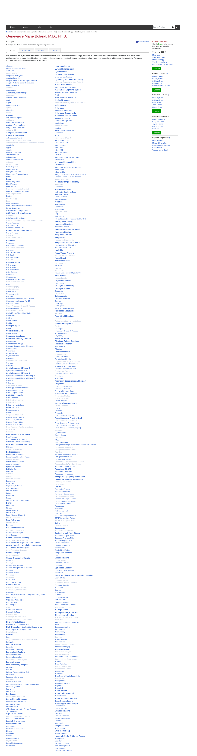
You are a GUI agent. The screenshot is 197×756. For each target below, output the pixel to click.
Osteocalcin (59, 293)
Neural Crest (60, 258)
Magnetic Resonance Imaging (66, 92)
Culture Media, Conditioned (16, 361)
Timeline (41, 50)
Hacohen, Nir (157, 83)
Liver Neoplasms (12, 738)
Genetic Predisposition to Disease (19, 568)
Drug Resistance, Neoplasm (18, 434)
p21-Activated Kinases (63, 751)
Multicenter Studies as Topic (65, 192)
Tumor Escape (60, 696)
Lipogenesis (10, 733)
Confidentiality (11, 349)
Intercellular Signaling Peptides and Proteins (22, 684)
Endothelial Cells (12, 459)
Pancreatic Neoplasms (64, 311)
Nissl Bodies (60, 275)
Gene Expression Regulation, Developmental (23, 543)
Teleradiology (60, 632)
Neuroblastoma (60, 263)
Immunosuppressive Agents (16, 659)
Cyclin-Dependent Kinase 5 (16, 371)
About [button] (25, 27)
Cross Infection (12, 353)
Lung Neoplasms (62, 66)
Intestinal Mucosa (12, 706)
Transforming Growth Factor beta (67, 676)
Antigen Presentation (15, 125)
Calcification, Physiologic (15, 218)
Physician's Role (62, 338)
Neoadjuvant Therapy (64, 221)
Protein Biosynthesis (62, 398)
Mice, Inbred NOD (61, 143)
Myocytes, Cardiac (62, 212)
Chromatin (10, 296)
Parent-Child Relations (64, 316)
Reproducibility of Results (64, 496)
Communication (12, 341)
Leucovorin (10, 726)
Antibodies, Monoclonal (15, 122)
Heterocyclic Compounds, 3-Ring (18, 624)
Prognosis (59, 384)
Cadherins (10, 216)
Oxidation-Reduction (62, 299)
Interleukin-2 (11, 691)
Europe (9, 476)
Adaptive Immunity (13, 78)
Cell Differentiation (13, 257)
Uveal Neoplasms (62, 711)
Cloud (12, 50)
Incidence (10, 667)
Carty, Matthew (158, 122)
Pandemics (59, 313)
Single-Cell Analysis (63, 553)
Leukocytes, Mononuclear (16, 729)
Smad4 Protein (60, 560)
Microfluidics (59, 160)
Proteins (58, 408)
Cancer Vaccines (12, 223)
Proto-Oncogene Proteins (64, 415)
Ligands (9, 731)
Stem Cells (59, 573)
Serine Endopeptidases (63, 540)
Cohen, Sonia (157, 79)
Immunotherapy (13, 662)
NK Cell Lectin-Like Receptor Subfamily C (70, 219)
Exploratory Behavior (14, 486)
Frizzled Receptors (13, 522)
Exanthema (10, 481)
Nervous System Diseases (65, 255)
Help (39, 27)
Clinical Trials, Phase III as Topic (18, 313)
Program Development (63, 386)
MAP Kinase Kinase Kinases (65, 87)
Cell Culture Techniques (15, 248)
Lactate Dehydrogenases (15, 721)
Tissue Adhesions (62, 649)
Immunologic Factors (15, 652)
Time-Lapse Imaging (62, 647)
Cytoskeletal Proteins (14, 385)
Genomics (10, 575)
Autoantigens (11, 157)
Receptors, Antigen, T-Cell (65, 466)
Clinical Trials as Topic (14, 311)
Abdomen (10, 66)
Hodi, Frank (156, 102)
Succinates (59, 587)
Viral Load (58, 723)
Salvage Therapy (61, 525)
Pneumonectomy (62, 352)
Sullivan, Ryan (157, 81)
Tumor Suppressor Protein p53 (66, 703)
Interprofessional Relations (16, 702)
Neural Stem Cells (62, 261)
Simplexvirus (60, 548)
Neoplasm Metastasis (64, 224)
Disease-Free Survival (14, 425)
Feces (8, 498)
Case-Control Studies (14, 238)
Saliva (57, 523)
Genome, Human (12, 573)
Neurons (58, 268)
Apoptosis (10, 145)
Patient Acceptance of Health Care (68, 321)
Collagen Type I (13, 326)
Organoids (59, 291)
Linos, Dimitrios (158, 141)
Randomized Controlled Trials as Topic (69, 462)
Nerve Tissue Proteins (64, 253)
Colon (8, 328)
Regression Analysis (62, 489)
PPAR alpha (59, 303)
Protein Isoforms (61, 401)
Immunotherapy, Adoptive (17, 665)
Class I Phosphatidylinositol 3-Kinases (20, 306)
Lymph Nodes (61, 72)
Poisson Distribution (62, 357)
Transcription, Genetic (63, 669)
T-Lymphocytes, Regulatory (65, 615)
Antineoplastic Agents (14, 138)
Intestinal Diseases (13, 704)
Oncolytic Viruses (62, 288)
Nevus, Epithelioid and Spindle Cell (68, 273)
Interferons (10, 689)
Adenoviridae (11, 90)
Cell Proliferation (12, 270)
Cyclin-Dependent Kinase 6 (18, 373)
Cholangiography (12, 287)
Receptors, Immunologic (64, 474)
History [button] (52, 27)
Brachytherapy (11, 198)
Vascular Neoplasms (62, 716)
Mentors (58, 128)
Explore (157, 68)
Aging (8, 108)
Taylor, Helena (157, 124)
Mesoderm (59, 133)
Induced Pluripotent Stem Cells (17, 672)
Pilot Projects (60, 346)
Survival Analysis (61, 597)
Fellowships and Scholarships (17, 500)
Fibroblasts (10, 505)
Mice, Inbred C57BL (62, 140)
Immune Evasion (13, 644)
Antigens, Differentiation (16, 133)
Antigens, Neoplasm (15, 135)
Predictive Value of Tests (64, 374)
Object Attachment (63, 281)
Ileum (8, 637)
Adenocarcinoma (12, 85)
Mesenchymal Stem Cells (64, 130)
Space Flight (59, 565)
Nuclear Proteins (61, 278)
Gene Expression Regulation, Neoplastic (23, 545)
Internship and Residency (17, 699)
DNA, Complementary (14, 393)
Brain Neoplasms (12, 203)
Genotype (10, 577)
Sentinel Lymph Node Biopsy (67, 533)
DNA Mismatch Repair (14, 390)
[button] (176, 27)
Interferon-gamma (13, 687)
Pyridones (58, 430)
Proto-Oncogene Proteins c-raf (66, 425)
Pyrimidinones (60, 433)
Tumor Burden (61, 691)
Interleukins (11, 694)
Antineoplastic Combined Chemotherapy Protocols (25, 143)
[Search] (162, 27)
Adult (8, 100)
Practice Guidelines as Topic (65, 369)
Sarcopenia (60, 528)
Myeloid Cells (60, 204)
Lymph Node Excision (64, 69)
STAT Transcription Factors (65, 518)
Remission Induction (62, 492)
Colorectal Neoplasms (15, 336)
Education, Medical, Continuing (18, 442)
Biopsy (8, 176)
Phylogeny (59, 336)
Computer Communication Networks (19, 346)
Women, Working (62, 731)
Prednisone (59, 376)
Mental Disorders (61, 126)
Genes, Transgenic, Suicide (18, 558)
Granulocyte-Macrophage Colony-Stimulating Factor (25, 594)
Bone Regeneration (13, 194)
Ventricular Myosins (62, 718)
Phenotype (59, 329)
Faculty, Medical (12, 491)
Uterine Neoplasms (62, 708)
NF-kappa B (59, 216)
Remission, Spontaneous (64, 494)
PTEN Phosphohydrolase (64, 308)
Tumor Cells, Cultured (64, 693)
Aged (8, 103)
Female (9, 503)
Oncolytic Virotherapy (64, 286)
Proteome (58, 411)
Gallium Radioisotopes (14, 533)
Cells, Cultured (11, 272)
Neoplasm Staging (63, 232)
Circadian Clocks (12, 303)
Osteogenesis (61, 296)
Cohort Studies (11, 320)
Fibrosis (9, 508)
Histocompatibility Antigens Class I (19, 629)
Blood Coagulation (13, 182)
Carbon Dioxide (12, 225)
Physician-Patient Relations (67, 341)
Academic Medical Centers (16, 68)
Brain (8, 201)
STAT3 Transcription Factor (65, 520)
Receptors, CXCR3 (63, 469)
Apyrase (9, 147)
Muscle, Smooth (61, 199)
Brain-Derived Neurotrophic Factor (19, 206)
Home (12, 27)
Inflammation (11, 675)
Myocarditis (59, 207)
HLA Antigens (11, 605)
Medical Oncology (63, 100)
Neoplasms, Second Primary (67, 243)
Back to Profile (142, 42)
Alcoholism (10, 110)
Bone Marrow (11, 186)
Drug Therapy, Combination (16, 439)
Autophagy (10, 162)
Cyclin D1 (10, 365)
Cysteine (9, 380)
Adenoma (10, 88)
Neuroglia (58, 266)
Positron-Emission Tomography (66, 364)
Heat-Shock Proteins (14, 610)
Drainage (9, 432)
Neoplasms (60, 237)
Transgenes (59, 678)
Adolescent (10, 95)
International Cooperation (15, 697)
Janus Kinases (11, 711)
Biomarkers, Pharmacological (17, 174)
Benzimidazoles (12, 169)
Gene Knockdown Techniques (17, 548)
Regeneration (60, 484)
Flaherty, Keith (157, 76)
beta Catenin (60, 748)
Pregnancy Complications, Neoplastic (71, 381)
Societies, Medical (62, 563)
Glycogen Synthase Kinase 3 (17, 587)
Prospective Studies (62, 396)
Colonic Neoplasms (14, 331)
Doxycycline (10, 429)
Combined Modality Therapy (18, 339)
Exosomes (10, 483)
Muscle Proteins (61, 197)
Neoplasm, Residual (63, 235)
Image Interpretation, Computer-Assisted (21, 639)
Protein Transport (61, 406)
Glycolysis (10, 592)
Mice (57, 135)
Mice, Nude (59, 148)
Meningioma (59, 123)
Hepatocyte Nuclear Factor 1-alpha (19, 619)
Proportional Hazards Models (66, 393)
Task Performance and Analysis (66, 622)
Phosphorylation (61, 333)
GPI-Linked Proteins (15, 528)
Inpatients (10, 679)
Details (54, 50)
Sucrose (58, 590)
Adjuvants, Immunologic (16, 93)
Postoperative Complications (65, 366)
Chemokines (11, 277)
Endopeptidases (13, 452)
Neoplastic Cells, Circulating (65, 245)
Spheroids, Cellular (63, 568)
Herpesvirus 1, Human (16, 622)
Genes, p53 (10, 563)
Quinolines (59, 438)
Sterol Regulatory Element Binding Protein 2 (74, 575)
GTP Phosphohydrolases (15, 530)
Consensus (10, 351)
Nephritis (59, 250)
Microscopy (59, 165)
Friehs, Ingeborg (158, 119)
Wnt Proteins (60, 728)
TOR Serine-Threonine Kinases (66, 617)
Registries (58, 487)
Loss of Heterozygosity (14, 743)
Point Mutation (60, 354)
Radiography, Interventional (65, 450)
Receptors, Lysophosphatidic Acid (70, 477)
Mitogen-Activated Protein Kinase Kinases (70, 174)
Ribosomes (59, 508)
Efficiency (9, 447)
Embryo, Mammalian (14, 449)
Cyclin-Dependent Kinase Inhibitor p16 (20, 376)
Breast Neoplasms (13, 208)
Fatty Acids (10, 495)
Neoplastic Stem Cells (63, 248)
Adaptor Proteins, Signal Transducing (20, 83)
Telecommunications (62, 627)
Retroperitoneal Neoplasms (65, 501)
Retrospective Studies (63, 504)
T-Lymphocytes (61, 610)
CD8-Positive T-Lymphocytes (18, 213)
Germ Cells (10, 580)
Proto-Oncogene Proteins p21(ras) (68, 428)
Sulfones (58, 595)
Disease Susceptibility (14, 422)
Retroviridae (59, 506)
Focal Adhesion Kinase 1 (15, 515)
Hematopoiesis (11, 614)
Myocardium (59, 209)
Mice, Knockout (60, 145)
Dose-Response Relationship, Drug (19, 427)
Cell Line (9, 260)
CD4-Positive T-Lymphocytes (17, 211)
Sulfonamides (60, 592)
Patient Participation (63, 324)
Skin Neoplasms (62, 558)
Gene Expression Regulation (17, 540)
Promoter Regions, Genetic (65, 391)
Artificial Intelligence (13, 152)
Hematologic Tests (13, 612)
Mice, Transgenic (61, 152)
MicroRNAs (59, 155)
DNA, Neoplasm (12, 398)
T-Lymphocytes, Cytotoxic (66, 612)
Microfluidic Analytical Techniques (67, 157)
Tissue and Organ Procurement (66, 657)
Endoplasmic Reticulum (15, 454)
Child (8, 284)
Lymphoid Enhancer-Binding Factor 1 (69, 82)
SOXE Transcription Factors (65, 516)
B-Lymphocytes (12, 164)
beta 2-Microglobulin (62, 746)
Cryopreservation (12, 356)
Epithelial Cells (11, 469)
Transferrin (59, 673)
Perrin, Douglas (158, 126)
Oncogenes (59, 283)
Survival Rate (60, 600)
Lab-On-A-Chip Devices (15, 719)
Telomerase (60, 634)
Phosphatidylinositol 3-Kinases (66, 331)
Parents (58, 319)
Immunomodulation (13, 655)
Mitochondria (60, 172)
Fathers (9, 493)
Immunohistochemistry (14, 649)
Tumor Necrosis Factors (64, 701)
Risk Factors (59, 513)
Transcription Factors (63, 666)
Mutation (58, 202)
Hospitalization (11, 632)
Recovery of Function (63, 482)
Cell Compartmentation (15, 245)
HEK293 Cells (11, 602)
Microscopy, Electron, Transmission (68, 167)
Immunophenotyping (14, 657)
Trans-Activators (61, 664)
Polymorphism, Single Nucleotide (67, 361)
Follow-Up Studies (13, 517)
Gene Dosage (11, 535)
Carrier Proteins (12, 233)
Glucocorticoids (13, 585)
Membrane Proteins (62, 118)
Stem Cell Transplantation (64, 570)
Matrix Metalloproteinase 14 (65, 97)
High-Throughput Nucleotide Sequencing (24, 627)
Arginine (9, 150)
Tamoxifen (59, 620)
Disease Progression (14, 420)
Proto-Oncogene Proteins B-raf (68, 418)
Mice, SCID (59, 150)
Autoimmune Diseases (14, 160)
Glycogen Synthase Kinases (16, 590)
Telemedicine (60, 629)
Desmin (9, 412)
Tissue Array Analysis (63, 652)
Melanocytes (60, 105)
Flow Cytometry (12, 510)
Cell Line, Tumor (13, 262)
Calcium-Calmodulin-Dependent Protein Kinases (24, 221)
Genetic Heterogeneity (14, 565)
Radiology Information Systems (66, 454)
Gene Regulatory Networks (16, 550)
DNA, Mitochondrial (14, 395)
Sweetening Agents (62, 602)
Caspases (10, 243)
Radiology (58, 452)
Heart (8, 607)
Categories (26, 50)
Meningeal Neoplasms (63, 121)
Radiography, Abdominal (64, 447)
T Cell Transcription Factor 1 (65, 605)
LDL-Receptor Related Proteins (18, 716)
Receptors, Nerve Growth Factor (69, 479)
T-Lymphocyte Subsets (63, 607)
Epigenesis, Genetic (13, 466)
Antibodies (10, 120)
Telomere (58, 637)
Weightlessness (62, 726)
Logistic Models (12, 741)
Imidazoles (10, 642)
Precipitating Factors (62, 371)
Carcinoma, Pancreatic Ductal (19, 230)
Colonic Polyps (11, 333)
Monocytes (59, 184)
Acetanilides (10, 71)
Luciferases (10, 745)
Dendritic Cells (12, 407)
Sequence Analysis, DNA (64, 536)
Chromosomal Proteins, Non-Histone (20, 299)
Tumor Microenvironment (66, 698)
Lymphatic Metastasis (64, 74)
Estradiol (9, 474)
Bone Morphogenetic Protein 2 (17, 189)
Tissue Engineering (62, 654)
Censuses (10, 275)
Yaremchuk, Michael (160, 150)
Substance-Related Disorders (66, 583)
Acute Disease (11, 73)
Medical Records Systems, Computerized (70, 103)
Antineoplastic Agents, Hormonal (18, 140)
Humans (9, 634)
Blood (8, 179)
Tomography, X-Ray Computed (66, 659)
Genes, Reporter (12, 555)
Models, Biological (62, 179)
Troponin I (58, 686)
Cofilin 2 (9, 318)
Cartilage (9, 235)
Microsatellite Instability (65, 162)
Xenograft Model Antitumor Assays (70, 736)
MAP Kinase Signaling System (68, 90)
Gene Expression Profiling (17, 538)
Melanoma (59, 108)
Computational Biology (14, 344)
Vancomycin (59, 713)
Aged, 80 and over (13, 105)
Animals (9, 115)
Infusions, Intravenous (14, 677)
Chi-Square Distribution (15, 282)
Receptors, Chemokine (63, 472)
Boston (8, 196)
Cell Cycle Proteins (13, 252)
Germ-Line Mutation (13, 582)
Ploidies (58, 349)
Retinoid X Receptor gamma (65, 499)
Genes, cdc (10, 560)
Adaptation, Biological (14, 76)
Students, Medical (61, 580)
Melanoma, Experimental (65, 113)
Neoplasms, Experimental (64, 240)
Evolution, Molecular (13, 479)
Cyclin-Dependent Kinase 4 (18, 368)
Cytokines (10, 383)
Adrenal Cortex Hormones (16, 98)
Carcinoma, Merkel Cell (15, 228)
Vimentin (58, 721)
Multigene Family (61, 194)
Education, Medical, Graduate (19, 444)
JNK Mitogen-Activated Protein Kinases (21, 709)
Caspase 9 (10, 240)
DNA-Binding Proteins (14, 400)
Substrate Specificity (62, 585)
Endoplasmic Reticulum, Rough (18, 457)
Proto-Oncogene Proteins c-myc (67, 423)
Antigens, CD (11, 130)
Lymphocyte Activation (63, 77)
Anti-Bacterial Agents (14, 118)
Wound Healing (60, 733)
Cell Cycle (10, 250)
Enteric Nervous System (15, 462)
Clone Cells (10, 316)
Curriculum (10, 363)
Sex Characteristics (62, 543)
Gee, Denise (157, 148)
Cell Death (10, 255)
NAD (56, 214)
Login (8, 32)
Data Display (11, 403)
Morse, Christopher (159, 143)
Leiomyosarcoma (13, 724)
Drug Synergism (12, 437)
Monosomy (59, 187)
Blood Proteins (11, 184)
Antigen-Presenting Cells (15, 127)
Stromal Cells (60, 578)
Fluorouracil (10, 513)
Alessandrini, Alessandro (161, 145)
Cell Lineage (11, 265)
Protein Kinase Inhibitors (66, 403)
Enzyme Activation (13, 464)
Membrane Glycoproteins (66, 116)
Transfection (59, 671)
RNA (56, 440)
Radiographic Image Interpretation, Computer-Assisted (75, 445)
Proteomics (59, 413)
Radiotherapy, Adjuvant (63, 459)
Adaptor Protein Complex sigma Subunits (21, 81)
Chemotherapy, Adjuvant (15, 279)
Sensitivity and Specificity (64, 530)
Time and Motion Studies (64, 644)
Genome (9, 570)
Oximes (58, 301)
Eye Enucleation (12, 488)
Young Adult (59, 739)
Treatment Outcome (62, 683)
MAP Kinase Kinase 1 (64, 85)
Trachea (58, 661)
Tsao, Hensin (157, 105)
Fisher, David (157, 107)
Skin (56, 555)
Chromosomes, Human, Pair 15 (18, 301)
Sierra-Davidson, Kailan (161, 86)
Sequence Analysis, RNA (64, 538)
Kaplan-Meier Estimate (14, 714)
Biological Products (13, 172)
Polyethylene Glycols (63, 359)
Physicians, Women (63, 344)
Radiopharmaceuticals (63, 457)
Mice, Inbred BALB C (63, 138)
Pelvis (57, 326)
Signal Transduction (62, 545)
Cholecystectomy (12, 289)
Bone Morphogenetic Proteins (17, 191)
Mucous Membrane (63, 189)
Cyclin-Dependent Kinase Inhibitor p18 (20, 378)
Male (57, 95)
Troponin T (59, 688)
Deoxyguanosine (12, 410)
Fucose (9, 525)
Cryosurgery (10, 358)
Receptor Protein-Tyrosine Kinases (68, 464)
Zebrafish (58, 741)
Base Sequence (12, 167)
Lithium (9, 736)
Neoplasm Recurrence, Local (67, 229)
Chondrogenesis (12, 294)
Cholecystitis (11, 291)
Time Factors (60, 642)
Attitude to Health (12, 155)
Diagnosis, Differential (14, 415)
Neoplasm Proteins (62, 227)
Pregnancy (59, 378)
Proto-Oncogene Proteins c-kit (66, 421)
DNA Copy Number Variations (17, 388)
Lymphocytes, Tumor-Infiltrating (69, 80)
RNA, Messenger (61, 442)
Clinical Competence (14, 308)
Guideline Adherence (15, 600)
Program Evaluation (62, 389)
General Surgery (13, 553)
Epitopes (9, 471)
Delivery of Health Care (15, 405)
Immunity (9, 647)
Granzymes (11, 597)
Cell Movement (12, 267)
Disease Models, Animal (15, 417)
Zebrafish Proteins (62, 743)
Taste (57, 625)
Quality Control (60, 435)
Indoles (9, 670)
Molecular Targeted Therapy (67, 182)
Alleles (8, 112)
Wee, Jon (156, 129)
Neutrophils (59, 271)
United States (60, 706)
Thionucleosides (61, 639)
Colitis (9, 323)
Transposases (60, 681)
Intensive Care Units (13, 682)
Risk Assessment (61, 511)
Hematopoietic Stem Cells (16, 617)
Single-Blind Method (62, 550)
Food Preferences (13, 520)
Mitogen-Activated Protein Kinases (68, 177)
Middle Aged (59, 170)
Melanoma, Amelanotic (63, 110)
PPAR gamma (60, 306)
